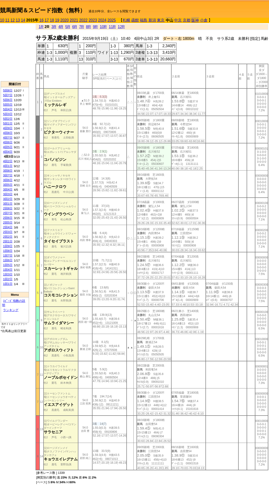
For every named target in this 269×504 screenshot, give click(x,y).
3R (54, 27)
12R (121, 27)
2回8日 (7, 208)
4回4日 (7, 152)
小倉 (204, 20)
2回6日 (7, 218)
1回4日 (7, 269)
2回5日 (7, 222)
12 (13, 20)
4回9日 (7, 128)
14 (23, 20)
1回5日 (7, 265)
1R (41, 27)
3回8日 (7, 170)
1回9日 (7, 246)
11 (7, 20)
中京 (178, 20)
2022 (83, 20)
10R (103, 27)
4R (60, 27)
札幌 (126, 20)
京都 (186, 20)
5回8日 (7, 90)
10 (2, 20)
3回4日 (7, 189)
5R (67, 27)
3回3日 (7, 194)
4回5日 (7, 147)
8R (88, 27)
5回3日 (7, 114)
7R (81, 27)
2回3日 (7, 232)
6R (74, 27)
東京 (161, 20)
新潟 (152, 20)
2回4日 (7, 227)
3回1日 (7, 203)
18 (52, 20)
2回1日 (7, 241)
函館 (135, 20)
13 (18, 20)
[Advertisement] (15, 52)
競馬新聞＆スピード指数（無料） (42, 10)
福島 (143, 20)
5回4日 (7, 109)
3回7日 (7, 175)
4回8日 (7, 133)
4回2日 (7, 161)
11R (112, 27)
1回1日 (7, 284)
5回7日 (7, 95)
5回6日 (7, 100)
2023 (92, 20)
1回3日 (7, 274)
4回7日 (7, 137)
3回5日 (7, 185)
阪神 (195, 20)
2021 (74, 20)
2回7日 (7, 213)
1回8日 (7, 251)
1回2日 (7, 279)
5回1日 (7, 123)
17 (47, 20)
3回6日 (7, 180)
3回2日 (7, 199)
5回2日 (7, 119)
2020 (64, 20)
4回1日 (7, 166)
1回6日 (7, 260)
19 (57, 20)
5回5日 (7, 104)
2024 (102, 20)
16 (41, 20)
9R (95, 27)
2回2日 (7, 236)
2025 (112, 20)
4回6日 (7, 142)
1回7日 (7, 255)
